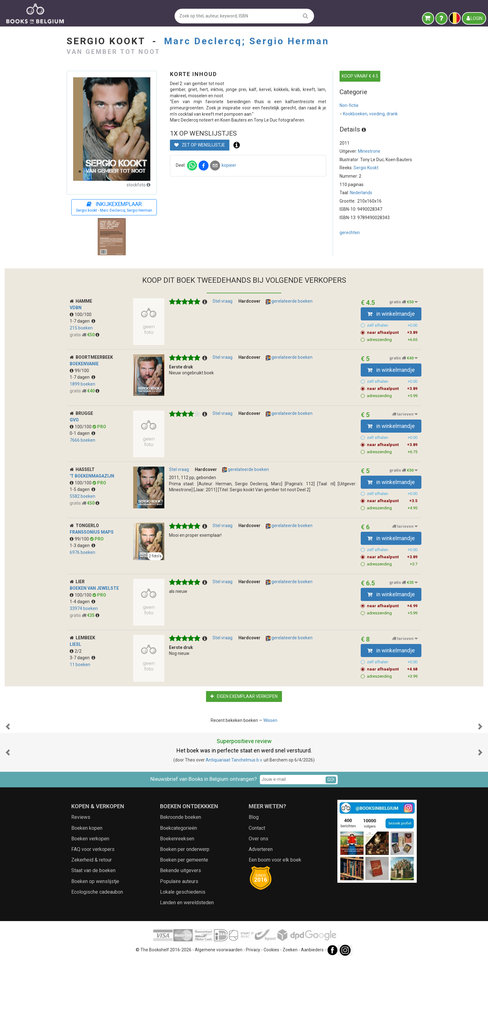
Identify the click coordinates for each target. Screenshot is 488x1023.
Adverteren (261, 912)
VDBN (76, 307)
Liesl (75, 644)
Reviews (80, 879)
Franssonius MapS (92, 532)
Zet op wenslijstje (199, 144)
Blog (254, 879)
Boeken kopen (86, 890)
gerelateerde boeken (289, 301)
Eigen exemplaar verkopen (244, 696)
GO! (330, 841)
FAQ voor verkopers (93, 912)
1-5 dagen (82, 489)
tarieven (405, 414)
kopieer (229, 165)
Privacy (253, 1012)
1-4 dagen (82, 601)
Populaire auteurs (179, 944)
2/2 (76, 651)
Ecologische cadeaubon (97, 954)
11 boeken (80, 664)
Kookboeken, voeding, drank (369, 114)
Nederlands (361, 192)
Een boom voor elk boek (275, 922)
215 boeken (81, 327)
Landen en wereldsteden (187, 965)
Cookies (271, 1012)
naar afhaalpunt (392, 332)
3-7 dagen (82, 657)
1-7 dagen (82, 321)
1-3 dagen (82, 545)
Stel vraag (222, 301)
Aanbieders (312, 1012)
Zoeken (290, 1012)
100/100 (81, 314)
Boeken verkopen (90, 901)
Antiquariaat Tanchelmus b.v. (234, 822)
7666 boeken (82, 440)
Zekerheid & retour (91, 922)
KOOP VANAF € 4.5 (360, 76)
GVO (74, 419)
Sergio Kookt (366, 167)
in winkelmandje (391, 314)
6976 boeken (82, 552)
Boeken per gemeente (184, 922)
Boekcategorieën (178, 890)
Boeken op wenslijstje (95, 944)
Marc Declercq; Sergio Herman (246, 41)
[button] (8, 758)
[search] (305, 16)
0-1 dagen (82, 433)
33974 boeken (84, 608)
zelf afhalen (392, 325)
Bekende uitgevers (180, 933)
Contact (257, 890)
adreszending (392, 340)
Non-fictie (349, 105)
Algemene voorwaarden (218, 1012)
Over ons (258, 901)
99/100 (79, 370)
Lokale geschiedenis (182, 954)
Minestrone (369, 151)
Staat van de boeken (93, 933)
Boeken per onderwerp (184, 912)
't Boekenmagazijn (92, 475)
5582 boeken (82, 496)
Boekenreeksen (177, 901)
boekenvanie (84, 363)
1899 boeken (82, 384)
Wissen (270, 720)
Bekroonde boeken (180, 879)
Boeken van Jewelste (94, 588)
